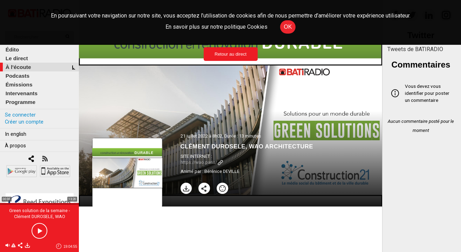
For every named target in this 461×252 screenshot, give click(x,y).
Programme (20, 102)
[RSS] (44, 159)
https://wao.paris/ (202, 162)
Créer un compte (24, 122)
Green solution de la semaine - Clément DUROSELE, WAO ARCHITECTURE (39, 216)
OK (288, 27)
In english (15, 134)
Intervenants (22, 93)
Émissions (19, 85)
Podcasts (17, 76)
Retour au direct (230, 54)
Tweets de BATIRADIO (415, 49)
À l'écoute (18, 67)
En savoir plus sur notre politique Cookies (216, 26)
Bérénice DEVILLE (221, 171)
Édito (12, 49)
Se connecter (20, 115)
